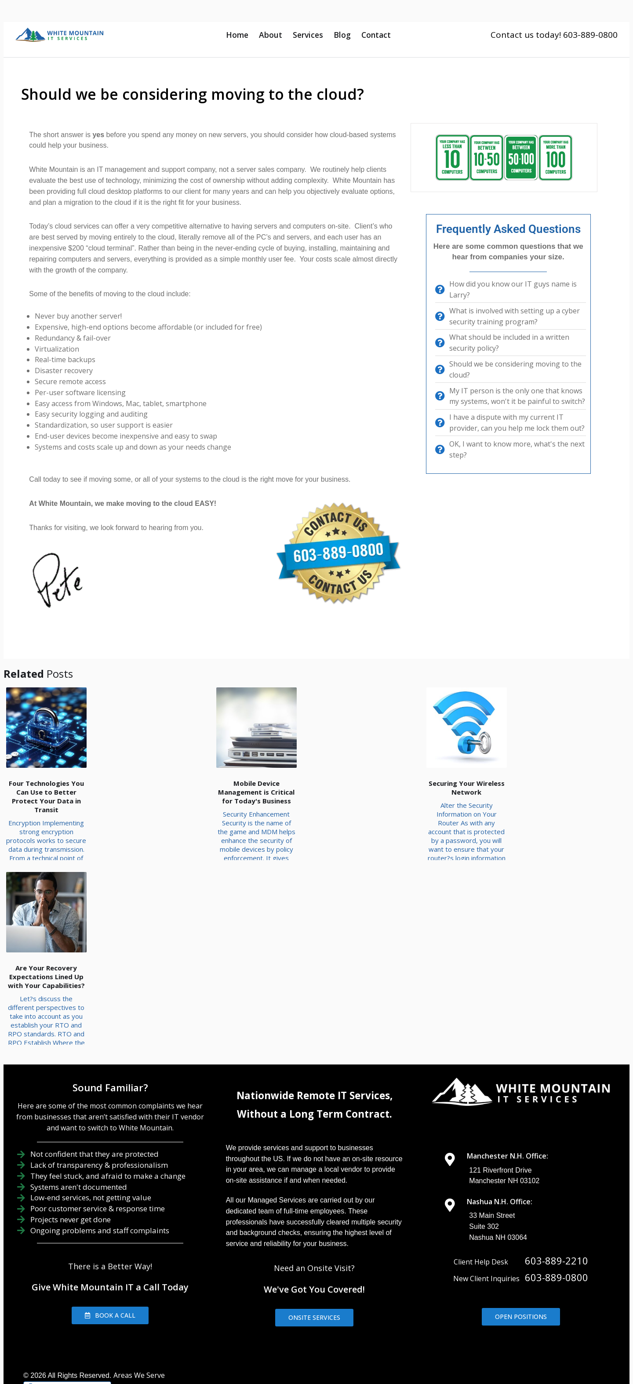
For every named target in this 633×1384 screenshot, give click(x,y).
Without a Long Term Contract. (314, 1045)
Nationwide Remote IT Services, (314, 1027)
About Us (291, 1322)
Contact (376, 34)
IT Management (401, 1322)
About (270, 34)
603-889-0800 (556, 1208)
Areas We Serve (139, 1306)
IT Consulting (466, 1322)
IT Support (341, 1322)
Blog (342, 34)
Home (237, 34)
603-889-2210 (556, 1192)
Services (308, 34)
